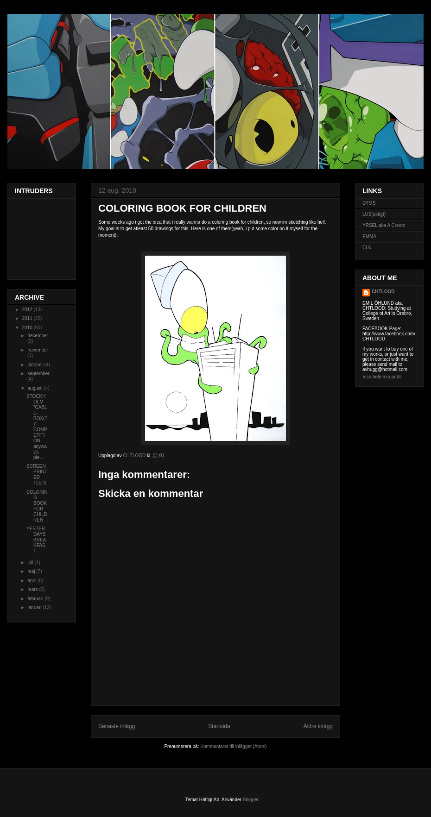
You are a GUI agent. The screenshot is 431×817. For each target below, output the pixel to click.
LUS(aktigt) (374, 214)
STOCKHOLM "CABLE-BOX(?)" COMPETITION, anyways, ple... (36, 427)
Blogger (251, 799)
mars (33, 589)
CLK (366, 247)
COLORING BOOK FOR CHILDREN (37, 506)
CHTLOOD (383, 291)
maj (31, 571)
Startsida (219, 726)
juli (30, 562)
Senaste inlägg (116, 726)
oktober (35, 364)
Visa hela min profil (381, 376)
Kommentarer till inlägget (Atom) (233, 746)
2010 (27, 327)
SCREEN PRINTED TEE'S (36, 474)
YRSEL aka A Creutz (383, 225)
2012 (27, 309)
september (38, 373)
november (37, 349)
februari (35, 598)
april (32, 580)
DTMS (368, 203)
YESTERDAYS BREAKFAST (36, 539)
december (37, 335)
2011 (27, 318)
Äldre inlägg (318, 726)
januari (35, 607)
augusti (35, 388)
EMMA (369, 236)
